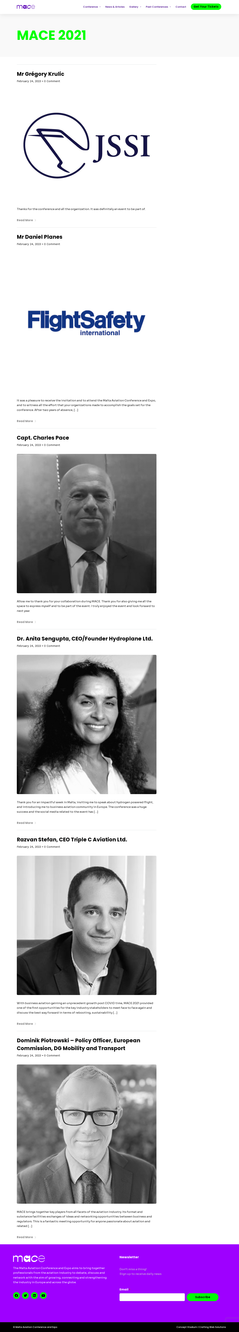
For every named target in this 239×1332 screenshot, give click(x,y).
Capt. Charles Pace (43, 437)
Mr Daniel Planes (39, 237)
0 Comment (52, 81)
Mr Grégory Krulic (40, 74)
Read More (26, 220)
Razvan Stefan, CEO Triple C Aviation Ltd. (72, 839)
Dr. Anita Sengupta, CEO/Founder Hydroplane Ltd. (85, 638)
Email (125, 1289)
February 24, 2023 (29, 81)
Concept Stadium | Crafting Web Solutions (201, 1327)
